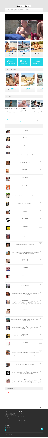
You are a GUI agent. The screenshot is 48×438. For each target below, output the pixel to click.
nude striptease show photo (10, 414)
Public (17, 9)
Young (27, 9)
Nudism (22, 9)
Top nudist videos (11, 69)
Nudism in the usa (21, 413)
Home (7, 9)
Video (12, 9)
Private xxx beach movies (22, 420)
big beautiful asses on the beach (10, 416)
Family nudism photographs (22, 422)
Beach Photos (11, 434)
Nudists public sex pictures (22, 416)
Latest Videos (8, 96)
